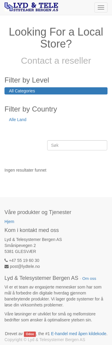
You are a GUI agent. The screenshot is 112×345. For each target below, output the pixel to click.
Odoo (30, 334)
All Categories (22, 90)
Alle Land (17, 119)
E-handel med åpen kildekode (78, 333)
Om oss (89, 278)
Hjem (9, 221)
